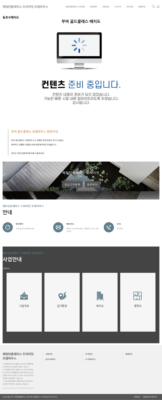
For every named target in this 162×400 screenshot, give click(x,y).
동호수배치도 (50, 359)
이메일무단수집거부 (150, 396)
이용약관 (137, 396)
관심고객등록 (72, 184)
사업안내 (105, 6)
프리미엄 (129, 6)
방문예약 (93, 6)
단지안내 (117, 6)
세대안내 (141, 6)
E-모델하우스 (90, 359)
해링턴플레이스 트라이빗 (75, 6)
